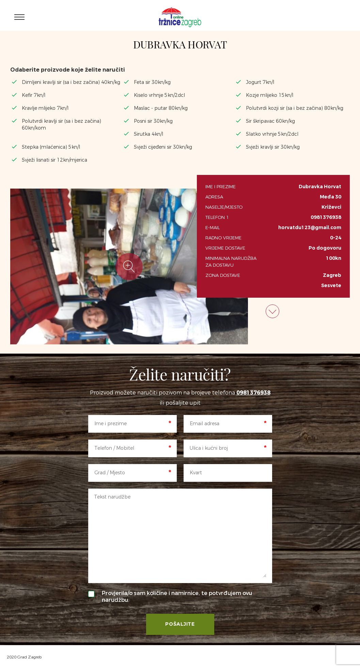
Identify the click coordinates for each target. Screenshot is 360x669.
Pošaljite (179, 624)
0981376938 (326, 217)
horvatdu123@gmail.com (309, 227)
